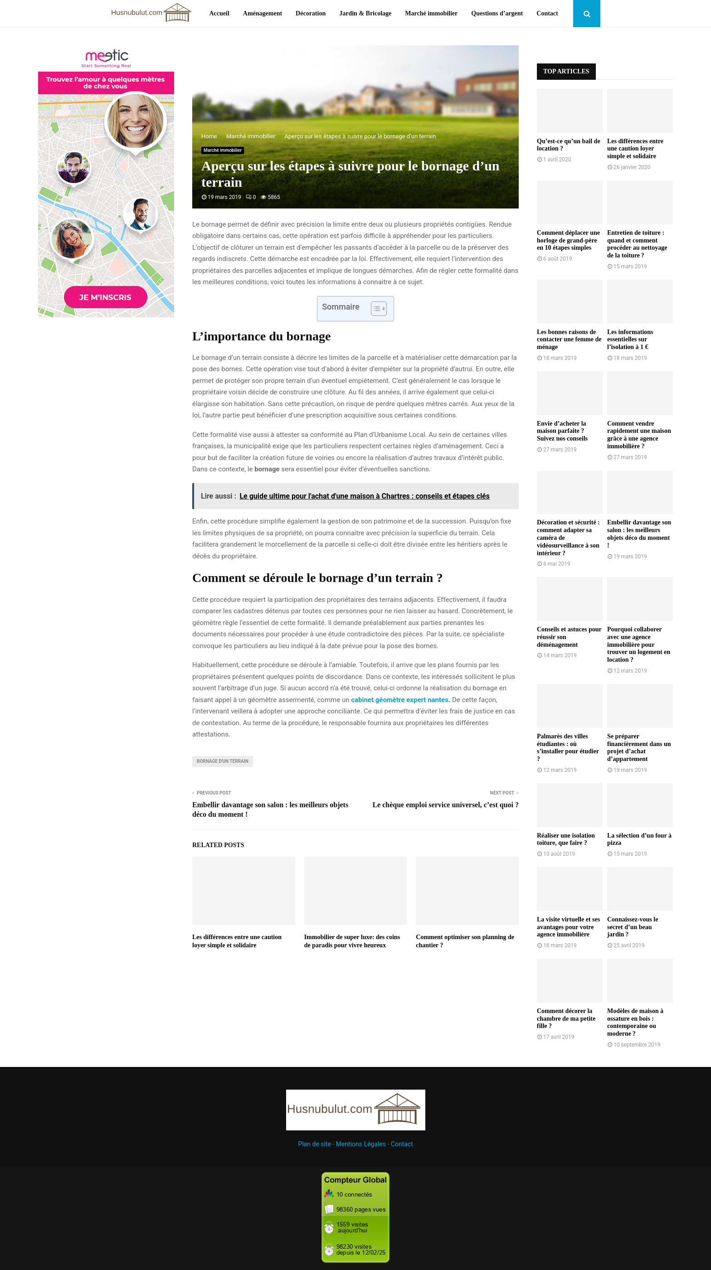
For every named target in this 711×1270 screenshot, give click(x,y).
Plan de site (314, 1144)
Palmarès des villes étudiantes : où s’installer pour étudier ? (568, 747)
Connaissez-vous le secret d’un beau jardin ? (632, 927)
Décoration (311, 13)
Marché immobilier (431, 13)
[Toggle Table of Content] (374, 308)
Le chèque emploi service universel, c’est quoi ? (445, 805)
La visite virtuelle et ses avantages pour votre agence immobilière (568, 927)
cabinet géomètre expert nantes (399, 700)
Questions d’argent (497, 13)
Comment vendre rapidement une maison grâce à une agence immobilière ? (639, 435)
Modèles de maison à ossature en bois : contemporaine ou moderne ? (635, 1022)
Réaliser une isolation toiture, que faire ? (566, 839)
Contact (547, 13)
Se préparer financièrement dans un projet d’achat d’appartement (639, 747)
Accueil (219, 13)
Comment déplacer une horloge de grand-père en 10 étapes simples (568, 240)
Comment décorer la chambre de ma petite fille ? (566, 1019)
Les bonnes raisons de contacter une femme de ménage (569, 340)
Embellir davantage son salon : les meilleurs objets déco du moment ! (639, 533)
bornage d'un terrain (222, 761)
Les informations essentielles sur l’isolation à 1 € (630, 340)
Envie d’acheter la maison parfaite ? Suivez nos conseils (562, 431)
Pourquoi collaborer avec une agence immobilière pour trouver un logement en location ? (638, 644)
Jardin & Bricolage (365, 13)
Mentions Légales (361, 1144)
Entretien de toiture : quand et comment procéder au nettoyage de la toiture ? (637, 244)
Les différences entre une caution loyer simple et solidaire (635, 149)
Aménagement (262, 13)
